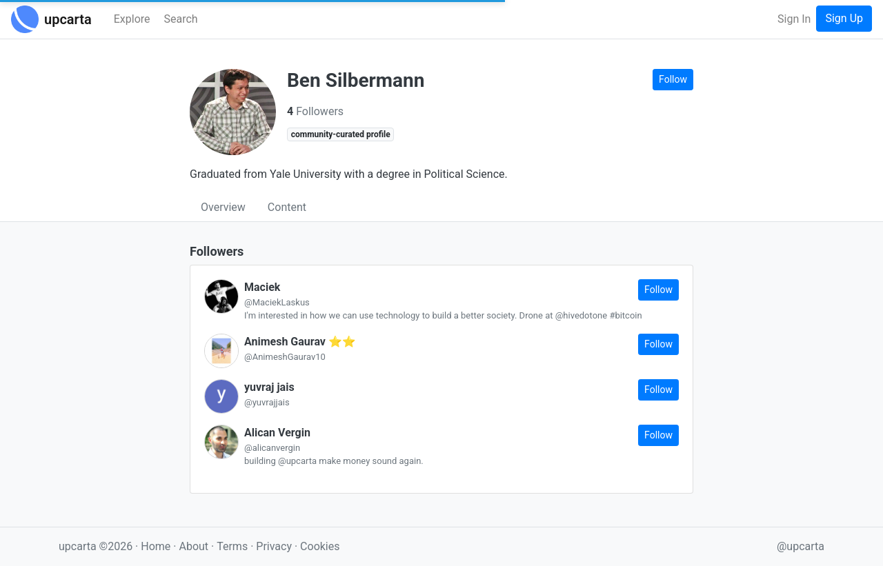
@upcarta (800, 546)
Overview (223, 207)
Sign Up (844, 18)
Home (155, 546)
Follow (673, 79)
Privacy (275, 546)
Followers (315, 111)
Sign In (794, 19)
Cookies (319, 546)
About (193, 546)
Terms (233, 546)
